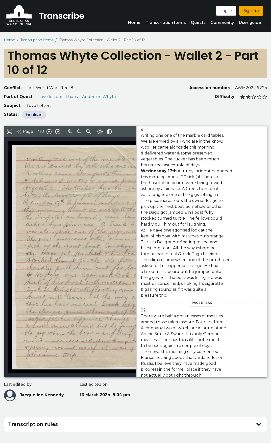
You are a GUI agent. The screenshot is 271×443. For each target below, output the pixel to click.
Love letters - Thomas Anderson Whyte (77, 96)
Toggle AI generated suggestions (19, 131)
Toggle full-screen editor (10, 131)
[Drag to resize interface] (136, 251)
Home (134, 22)
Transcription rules (33, 424)
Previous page (49, 131)
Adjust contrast (109, 131)
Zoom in (70, 131)
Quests (198, 22)
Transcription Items (166, 22)
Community (222, 22)
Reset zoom (88, 131)
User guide (250, 22)
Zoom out (79, 131)
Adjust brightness (100, 131)
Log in (226, 10)
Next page (58, 131)
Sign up (251, 10)
